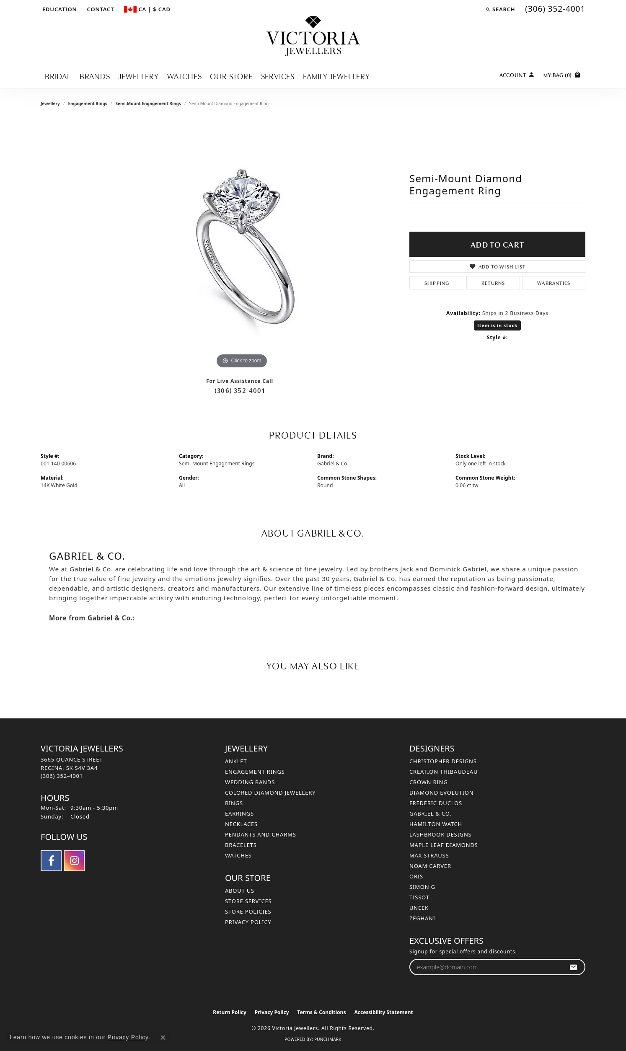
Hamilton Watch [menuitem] (435, 824)
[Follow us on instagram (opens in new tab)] (74, 860)
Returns (493, 282)
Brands (95, 75)
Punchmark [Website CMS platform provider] (327, 1039)
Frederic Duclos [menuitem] (435, 803)
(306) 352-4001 (240, 390)
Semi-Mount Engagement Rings (148, 103)
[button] (59, 9)
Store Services (248, 901)
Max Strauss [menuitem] (429, 855)
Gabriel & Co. (333, 463)
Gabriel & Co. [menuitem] (430, 813)
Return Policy (229, 1012)
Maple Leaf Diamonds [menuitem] (443, 845)
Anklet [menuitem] (236, 761)
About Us (239, 890)
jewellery (50, 103)
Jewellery (139, 75)
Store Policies (248, 911)
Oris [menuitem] (416, 876)
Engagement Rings (87, 103)
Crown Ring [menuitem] (428, 782)
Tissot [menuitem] (419, 897)
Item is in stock (497, 325)
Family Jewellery (336, 75)
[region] (241, 245)
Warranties (553, 282)
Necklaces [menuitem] (241, 824)
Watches (184, 75)
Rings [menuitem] (234, 803)
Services (278, 75)
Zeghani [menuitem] (422, 918)
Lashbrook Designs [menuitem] (440, 834)
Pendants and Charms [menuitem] (260, 834)
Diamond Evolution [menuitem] (441, 792)
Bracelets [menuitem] (241, 845)
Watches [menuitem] (238, 855)
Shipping (437, 282)
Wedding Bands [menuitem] (250, 782)
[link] (99, 9)
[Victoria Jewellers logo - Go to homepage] (313, 36)
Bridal (58, 75)
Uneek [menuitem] (419, 908)
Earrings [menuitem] (239, 813)
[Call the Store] (62, 776)
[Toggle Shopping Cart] (562, 73)
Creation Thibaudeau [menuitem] (443, 771)
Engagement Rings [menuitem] (255, 771)
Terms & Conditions (321, 1012)
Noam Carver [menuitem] (430, 866)
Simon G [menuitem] (422, 887)
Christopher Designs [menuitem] (443, 761)
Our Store (231, 75)
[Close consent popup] (163, 1037)
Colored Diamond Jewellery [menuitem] (270, 792)
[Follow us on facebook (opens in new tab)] (51, 860)
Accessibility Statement (383, 1012)
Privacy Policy (248, 922)
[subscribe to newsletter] (573, 967)
